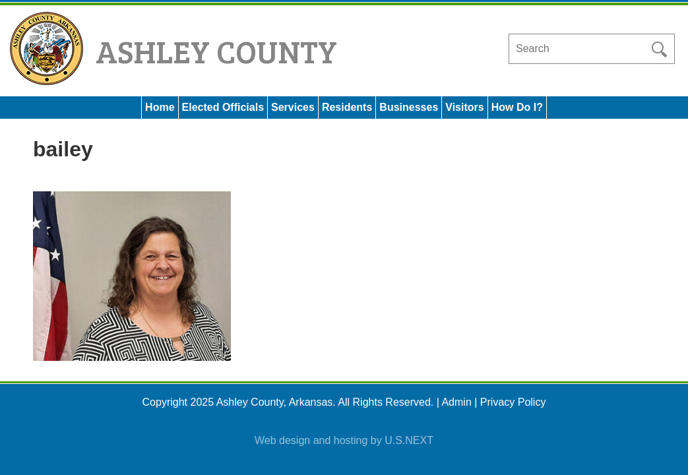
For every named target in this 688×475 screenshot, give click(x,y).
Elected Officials (223, 107)
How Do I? (517, 107)
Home (159, 107)
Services (293, 107)
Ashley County (216, 50)
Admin (456, 402)
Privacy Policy (513, 402)
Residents (347, 107)
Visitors (464, 107)
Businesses (408, 107)
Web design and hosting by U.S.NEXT (344, 440)
